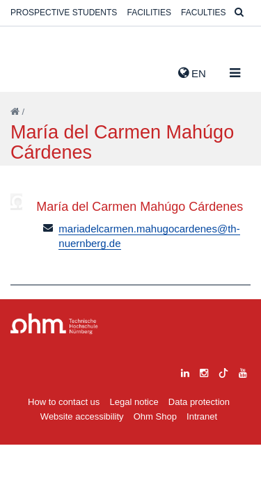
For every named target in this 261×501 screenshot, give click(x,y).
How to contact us (64, 402)
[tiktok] (223, 371)
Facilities (149, 12)
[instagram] (204, 371)
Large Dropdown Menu (54, 324)
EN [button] (192, 73)
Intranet (202, 416)
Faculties (203, 12)
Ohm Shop (155, 416)
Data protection (199, 402)
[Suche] (239, 13)
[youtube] (243, 371)
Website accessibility (82, 416)
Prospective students (63, 12)
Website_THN (31, 70)
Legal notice (134, 402)
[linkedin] (185, 371)
